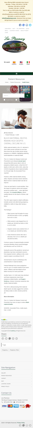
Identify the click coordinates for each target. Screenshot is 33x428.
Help (13, 28)
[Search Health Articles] (13, 95)
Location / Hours (14, 30)
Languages (8, 28)
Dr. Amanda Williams (16, 192)
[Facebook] (20, 25)
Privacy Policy (5, 386)
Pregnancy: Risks (14, 350)
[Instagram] (27, 25)
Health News (9, 100)
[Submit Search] (27, 95)
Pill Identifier (20, 28)
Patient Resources (15, 82)
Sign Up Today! (24, 30)
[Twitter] (30, 25)
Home (6, 82)
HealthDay (13, 331)
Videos (19, 100)
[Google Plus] (23, 425)
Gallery (3, 372)
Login (6, 32)
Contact (3, 378)
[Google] (23, 25)
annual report (22, 161)
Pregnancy (5, 350)
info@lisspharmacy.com (9, 18)
